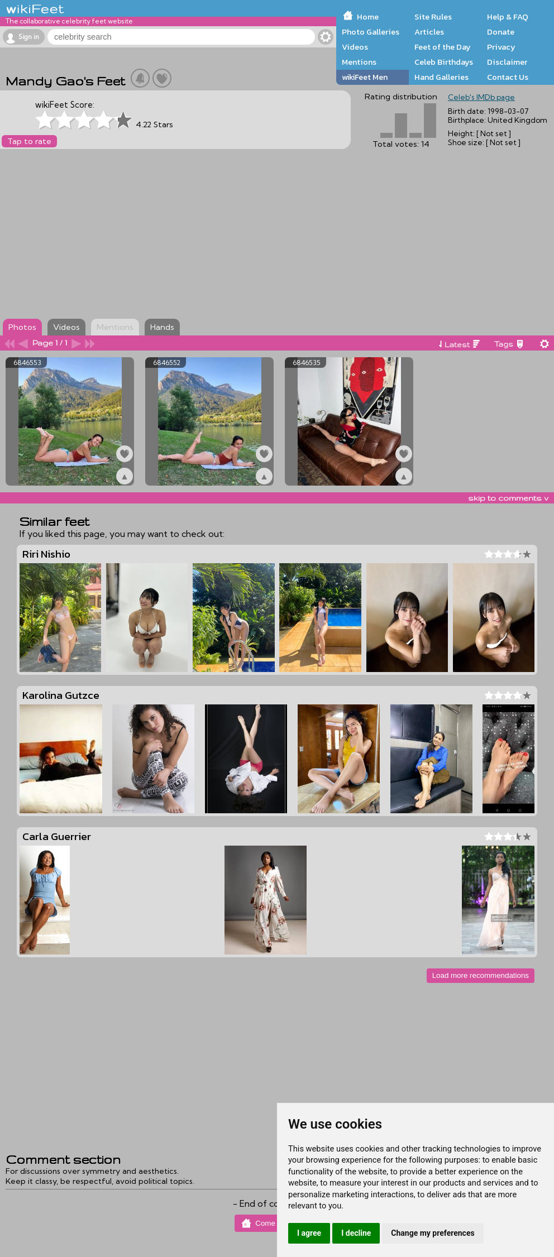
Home (368, 17)
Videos (355, 47)
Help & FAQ (507, 17)
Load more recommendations (480, 975)
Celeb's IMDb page (481, 97)
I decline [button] (356, 1233)
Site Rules (433, 17)
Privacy (501, 47)
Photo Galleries (370, 32)
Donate (500, 32)
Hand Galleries (441, 77)
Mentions (359, 62)
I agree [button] (309, 1233)
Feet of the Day (442, 47)
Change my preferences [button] (432, 1233)
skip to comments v (508, 497)
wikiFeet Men (365, 77)
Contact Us (507, 77)
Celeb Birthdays (443, 62)
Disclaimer (507, 62)
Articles (429, 32)
